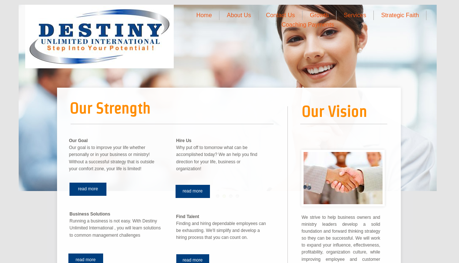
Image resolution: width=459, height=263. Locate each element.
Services (355, 15)
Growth (319, 15)
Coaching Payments (308, 25)
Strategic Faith (400, 15)
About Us (239, 15)
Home (204, 15)
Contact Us (280, 15)
